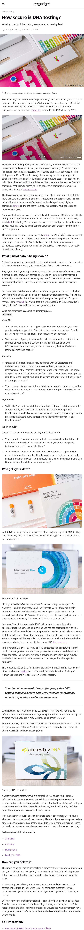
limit (10, 222)
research (20, 302)
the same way (60, 642)
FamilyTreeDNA (12, 855)
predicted (36, 110)
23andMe (9, 839)
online (24, 671)
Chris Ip (8, 30)
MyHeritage (11, 850)
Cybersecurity (8, 12)
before (16, 206)
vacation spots (30, 190)
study (46, 235)
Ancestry (9, 844)
